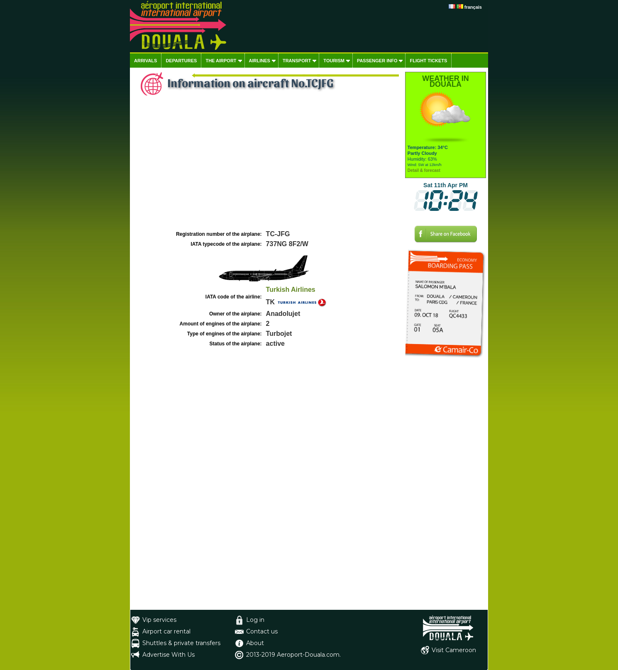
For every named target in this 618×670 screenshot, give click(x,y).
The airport (220, 60)
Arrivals (145, 60)
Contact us (262, 631)
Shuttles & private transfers (181, 643)
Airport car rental (166, 631)
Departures (181, 60)
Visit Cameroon (454, 650)
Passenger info (377, 60)
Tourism (333, 60)
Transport (297, 60)
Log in (255, 620)
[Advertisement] (266, 166)
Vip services (159, 620)
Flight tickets (428, 60)
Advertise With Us (168, 654)
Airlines (259, 60)
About (255, 643)
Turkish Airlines (290, 289)
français (473, 7)
